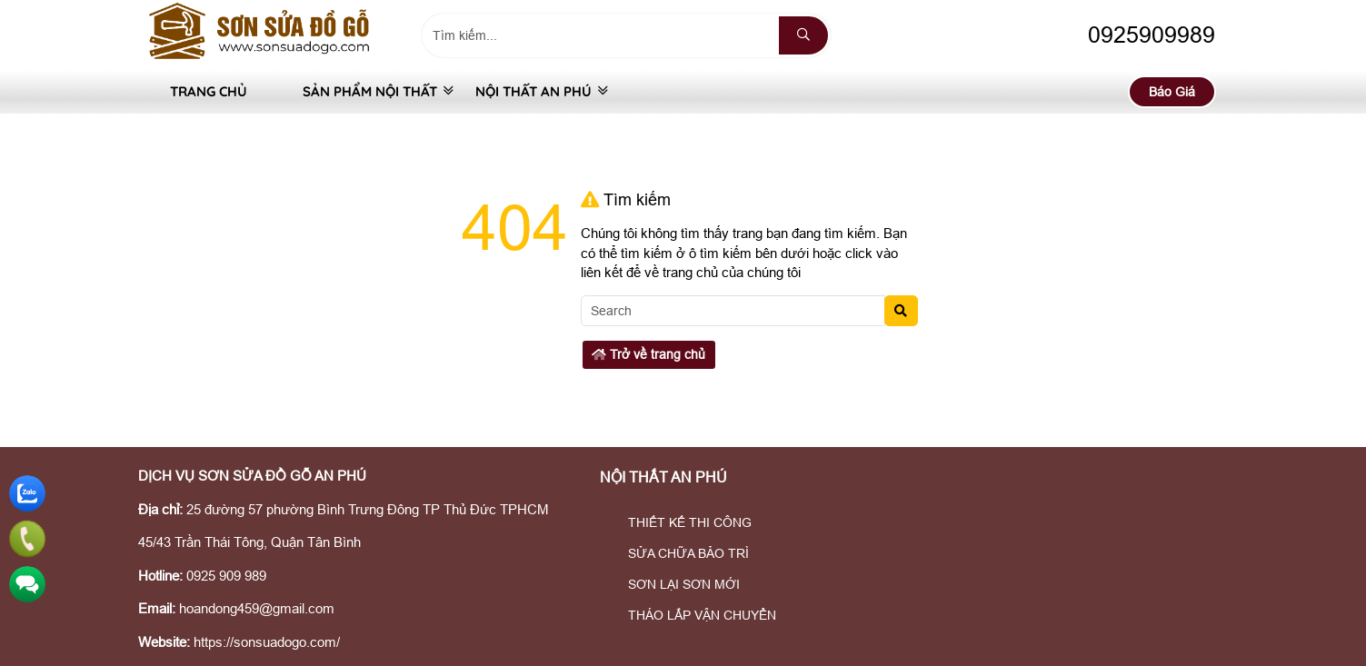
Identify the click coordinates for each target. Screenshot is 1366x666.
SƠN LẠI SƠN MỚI (672, 584)
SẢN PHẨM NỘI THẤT (361, 91)
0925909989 (1134, 35)
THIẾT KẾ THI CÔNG (678, 522)
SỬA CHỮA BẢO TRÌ (676, 553)
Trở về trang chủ (648, 354)
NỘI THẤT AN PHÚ (533, 91)
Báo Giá (1172, 91)
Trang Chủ (208, 91)
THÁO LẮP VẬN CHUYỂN (690, 615)
